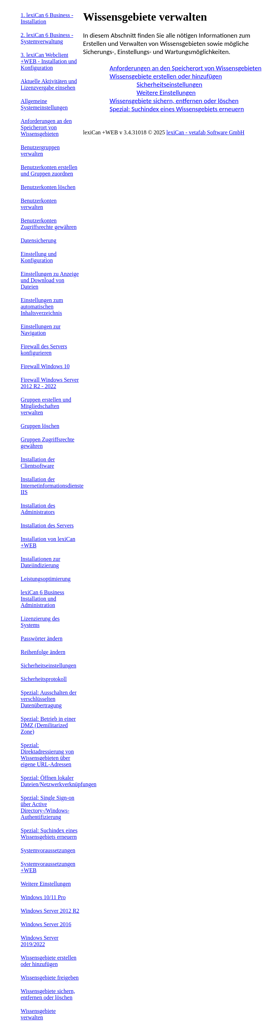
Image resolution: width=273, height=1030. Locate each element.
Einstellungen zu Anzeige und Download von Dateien (50, 280)
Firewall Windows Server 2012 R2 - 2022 (50, 383)
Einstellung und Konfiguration (39, 257)
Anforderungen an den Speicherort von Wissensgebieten (46, 127)
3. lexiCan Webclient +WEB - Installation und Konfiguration (49, 61)
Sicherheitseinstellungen (48, 665)
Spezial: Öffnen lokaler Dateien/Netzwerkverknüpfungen (58, 781)
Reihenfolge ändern (43, 652)
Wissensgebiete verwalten (38, 1014)
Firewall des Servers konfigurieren (44, 349)
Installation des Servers (47, 525)
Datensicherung (38, 240)
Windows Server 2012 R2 (50, 911)
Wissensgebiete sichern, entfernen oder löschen (48, 994)
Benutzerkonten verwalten (39, 204)
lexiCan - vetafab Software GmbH (205, 132)
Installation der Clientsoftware (38, 462)
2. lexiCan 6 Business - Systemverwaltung (47, 38)
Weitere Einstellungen (46, 884)
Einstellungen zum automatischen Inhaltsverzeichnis (42, 306)
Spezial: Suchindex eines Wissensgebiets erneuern (49, 833)
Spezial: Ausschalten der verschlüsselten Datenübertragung (48, 699)
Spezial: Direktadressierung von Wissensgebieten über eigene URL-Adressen (47, 754)
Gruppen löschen (40, 426)
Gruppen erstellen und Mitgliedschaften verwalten (46, 406)
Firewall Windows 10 (45, 366)
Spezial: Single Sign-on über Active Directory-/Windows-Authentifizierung (47, 807)
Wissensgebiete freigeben (50, 978)
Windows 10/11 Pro (43, 897)
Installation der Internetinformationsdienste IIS (52, 485)
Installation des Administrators (38, 509)
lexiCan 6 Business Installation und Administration (42, 598)
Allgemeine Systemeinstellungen (44, 104)
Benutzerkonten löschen (48, 187)
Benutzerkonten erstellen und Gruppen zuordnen (49, 170)
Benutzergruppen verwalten (40, 150)
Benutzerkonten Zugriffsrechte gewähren (48, 224)
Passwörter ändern (42, 638)
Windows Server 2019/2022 (39, 941)
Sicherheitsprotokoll (44, 679)
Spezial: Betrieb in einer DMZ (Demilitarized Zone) (48, 725)
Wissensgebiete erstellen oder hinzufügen (48, 961)
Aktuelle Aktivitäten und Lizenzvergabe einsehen (49, 84)
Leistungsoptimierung (45, 579)
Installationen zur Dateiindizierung (40, 562)
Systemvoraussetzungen (48, 850)
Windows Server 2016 (46, 924)
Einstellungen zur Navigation (40, 329)
